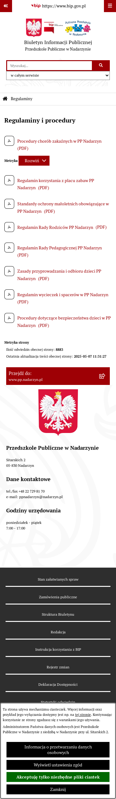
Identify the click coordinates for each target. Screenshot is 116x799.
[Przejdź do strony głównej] (58, 36)
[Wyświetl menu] (110, 6)
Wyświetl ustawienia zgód (58, 765)
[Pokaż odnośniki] (6, 6)
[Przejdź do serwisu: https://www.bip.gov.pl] (58, 6)
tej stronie (83, 714)
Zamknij (58, 789)
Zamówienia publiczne (58, 597)
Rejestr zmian (58, 667)
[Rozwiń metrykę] (34, 161)
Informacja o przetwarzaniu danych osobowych (58, 749)
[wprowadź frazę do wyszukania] (49, 65)
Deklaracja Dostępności (58, 684)
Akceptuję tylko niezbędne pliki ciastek (58, 777)
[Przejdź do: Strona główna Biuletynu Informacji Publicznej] (5, 99)
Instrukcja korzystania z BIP (58, 649)
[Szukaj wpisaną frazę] (101, 65)
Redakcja (58, 632)
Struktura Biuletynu (58, 614)
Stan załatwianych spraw (58, 579)
